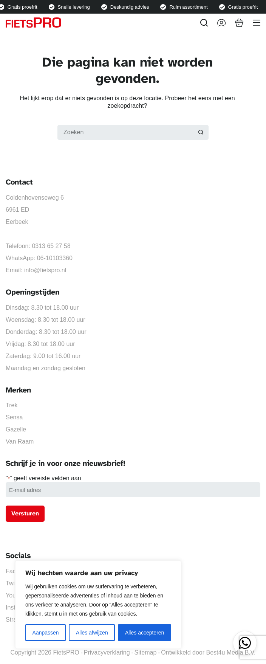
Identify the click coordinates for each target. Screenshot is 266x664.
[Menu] (256, 22)
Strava (14, 619)
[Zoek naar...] (125, 132)
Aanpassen (45, 633)
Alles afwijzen (92, 633)
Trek (11, 405)
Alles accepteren (144, 633)
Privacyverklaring (107, 652)
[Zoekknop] (201, 132)
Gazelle (16, 429)
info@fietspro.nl (45, 270)
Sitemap (146, 652)
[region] (98, 604)
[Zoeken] (204, 22)
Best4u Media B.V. (230, 652)
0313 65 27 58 (51, 246)
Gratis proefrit (24, 7)
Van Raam (20, 441)
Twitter (14, 583)
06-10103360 (55, 258)
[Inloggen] (221, 23)
